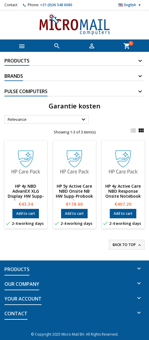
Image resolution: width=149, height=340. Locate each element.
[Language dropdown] (130, 5)
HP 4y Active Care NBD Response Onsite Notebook (123, 191)
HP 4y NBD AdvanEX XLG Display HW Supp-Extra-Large (26, 193)
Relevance (47, 119)
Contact (10, 4)
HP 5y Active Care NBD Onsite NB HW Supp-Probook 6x (74, 193)
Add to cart (25, 213)
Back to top (127, 244)
